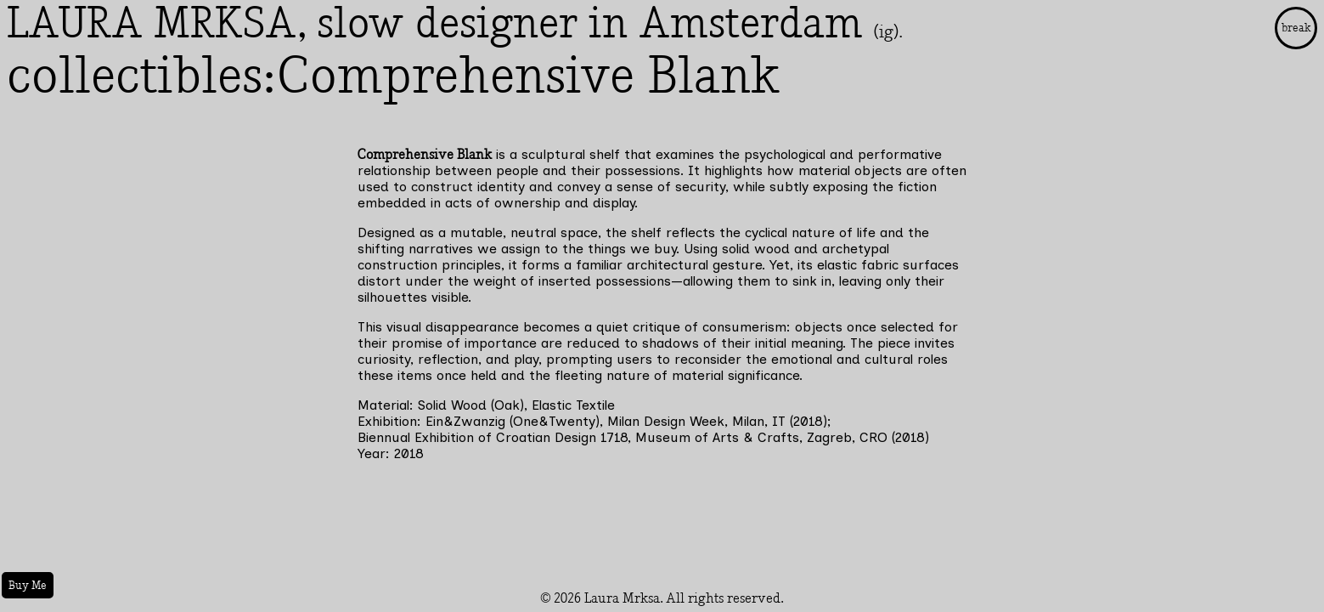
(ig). (888, 32)
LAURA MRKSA (151, 24)
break (1296, 27)
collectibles (134, 76)
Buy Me (27, 585)
